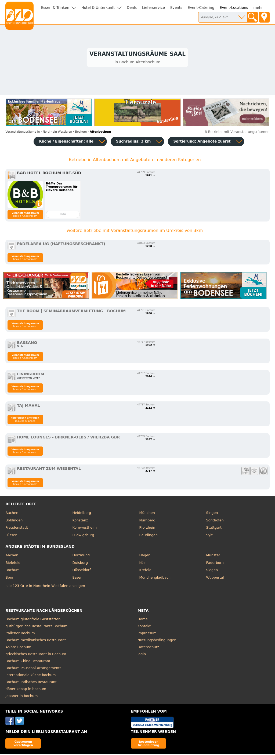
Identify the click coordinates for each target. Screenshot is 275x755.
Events (176, 8)
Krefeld (145, 571)
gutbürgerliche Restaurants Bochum (36, 627)
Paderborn (215, 563)
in (22, 133)
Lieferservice (153, 8)
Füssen (11, 536)
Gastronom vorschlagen (23, 744)
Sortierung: (201, 142)
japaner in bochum (21, 697)
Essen (77, 578)
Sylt (209, 536)
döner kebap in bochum (25, 690)
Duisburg (80, 563)
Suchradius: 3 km (133, 142)
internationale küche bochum (30, 676)
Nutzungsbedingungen (157, 641)
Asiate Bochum (18, 648)
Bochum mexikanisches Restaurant (35, 641)
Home (143, 620)
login (142, 655)
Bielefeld (12, 563)
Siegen (212, 571)
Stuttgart (214, 529)
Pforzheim (148, 529)
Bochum (12, 571)
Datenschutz (148, 648)
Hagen (145, 556)
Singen (212, 514)
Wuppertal (215, 578)
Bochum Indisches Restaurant (30, 683)
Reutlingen (148, 536)
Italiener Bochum (20, 634)
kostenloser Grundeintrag (148, 744)
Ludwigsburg (83, 536)
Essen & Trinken (55, 8)
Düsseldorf (81, 571)
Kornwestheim (84, 529)
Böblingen (14, 521)
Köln (143, 563)
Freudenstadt (16, 529)
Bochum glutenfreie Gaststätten (32, 620)
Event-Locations (234, 8)
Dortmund (81, 556)
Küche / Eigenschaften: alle (66, 142)
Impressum (147, 634)
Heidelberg (81, 514)
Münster (213, 556)
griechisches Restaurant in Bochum (35, 655)
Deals (132, 8)
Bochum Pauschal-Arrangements (33, 669)
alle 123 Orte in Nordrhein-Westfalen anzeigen (45, 587)
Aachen (11, 514)
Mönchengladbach (155, 578)
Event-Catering (201, 8)
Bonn (9, 578)
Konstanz (80, 521)
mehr (258, 8)
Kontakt (144, 627)
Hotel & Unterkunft (98, 8)
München (147, 514)
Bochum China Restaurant (27, 662)
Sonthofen (215, 521)
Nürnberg (147, 521)
